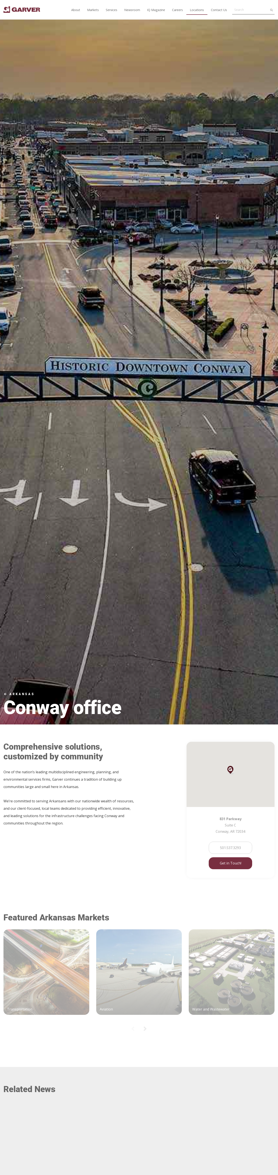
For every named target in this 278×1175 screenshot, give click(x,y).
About (75, 10)
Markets (93, 10)
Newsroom (132, 10)
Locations (197, 10)
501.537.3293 (230, 847)
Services (111, 10)
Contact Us (219, 10)
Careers (177, 10)
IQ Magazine (156, 10)
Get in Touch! (230, 863)
